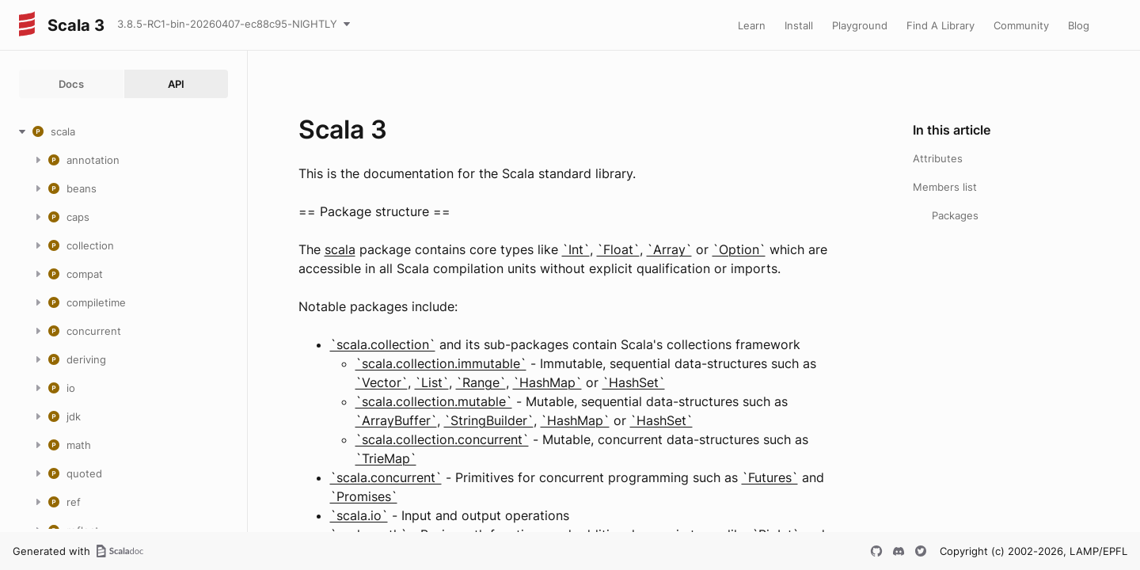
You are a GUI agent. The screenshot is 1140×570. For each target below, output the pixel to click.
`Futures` (770, 477)
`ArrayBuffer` (396, 420)
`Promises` (363, 496)
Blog (1078, 25)
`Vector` (381, 382)
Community (1021, 25)
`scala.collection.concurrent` (442, 439)
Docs (71, 84)
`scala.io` (359, 515)
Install (799, 25)
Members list (945, 186)
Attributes (938, 158)
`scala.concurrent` (386, 477)
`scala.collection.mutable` (433, 401)
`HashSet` (633, 382)
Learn (752, 25)
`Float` (618, 249)
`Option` (739, 249)
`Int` (576, 249)
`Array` (669, 249)
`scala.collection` (382, 344)
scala (340, 249)
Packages (955, 215)
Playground (859, 25)
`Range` (481, 382)
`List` (432, 382)
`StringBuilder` (489, 420)
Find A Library (940, 25)
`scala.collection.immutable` (440, 363)
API (176, 84)
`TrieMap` (385, 458)
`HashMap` (547, 382)
